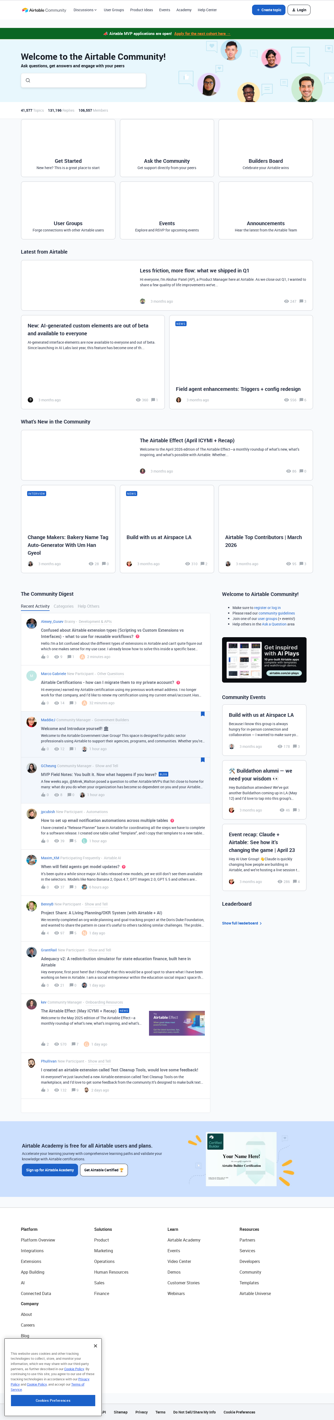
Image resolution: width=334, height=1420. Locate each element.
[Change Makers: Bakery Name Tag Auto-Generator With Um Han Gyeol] (68, 529)
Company (30, 1303)
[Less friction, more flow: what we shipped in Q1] (167, 285)
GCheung (48, 765)
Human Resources (111, 1272)
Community (250, 1272)
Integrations (32, 1251)
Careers (28, 1325)
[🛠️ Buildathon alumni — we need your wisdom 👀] (264, 790)
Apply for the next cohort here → (202, 33)
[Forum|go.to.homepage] (44, 10)
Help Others (88, 606)
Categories (64, 606)
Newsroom (31, 1357)
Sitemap (121, 1412)
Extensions (31, 1261)
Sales (99, 1283)
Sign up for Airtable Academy (50, 1169)
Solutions (103, 1229)
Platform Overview (38, 1240)
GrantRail (49, 949)
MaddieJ (48, 719)
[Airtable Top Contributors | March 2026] (265, 529)
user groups (267, 618)
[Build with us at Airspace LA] (167, 529)
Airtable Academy (184, 1240)
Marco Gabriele (53, 673)
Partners (247, 1240)
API (103, 1412)
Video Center (179, 1261)
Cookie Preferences (239, 1412)
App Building (32, 1272)
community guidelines (277, 613)
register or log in (267, 607)
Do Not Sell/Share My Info (194, 1412)
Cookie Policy (74, 1398)
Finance (101, 1293)
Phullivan (49, 1061)
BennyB (47, 904)
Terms (160, 1412)
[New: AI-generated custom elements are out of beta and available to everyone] (93, 362)
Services (247, 1251)
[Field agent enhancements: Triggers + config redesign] (241, 362)
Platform (29, 1229)
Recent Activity (35, 606)
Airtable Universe (255, 1293)
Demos (174, 1272)
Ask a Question (274, 624)
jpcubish (48, 811)
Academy (184, 9)
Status (27, 1346)
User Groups (114, 9)
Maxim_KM (50, 857)
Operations (104, 1261)
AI (23, 1283)
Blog (25, 1336)
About (26, 1314)
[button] (268, 10)
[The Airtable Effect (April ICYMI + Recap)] (167, 455)
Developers (250, 1261)
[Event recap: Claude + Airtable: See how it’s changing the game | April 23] (264, 857)
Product (101, 1240)
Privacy (141, 1412)
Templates (249, 1283)
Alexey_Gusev (52, 621)
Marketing (103, 1251)
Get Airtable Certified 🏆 (104, 1169)
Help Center (207, 9)
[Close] (95, 1375)
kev (43, 1002)
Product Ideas (141, 9)
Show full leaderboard (242, 923)
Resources (249, 1229)
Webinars (176, 1293)
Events (164, 9)
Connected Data (36, 1293)
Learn (173, 1229)
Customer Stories (184, 1283)
